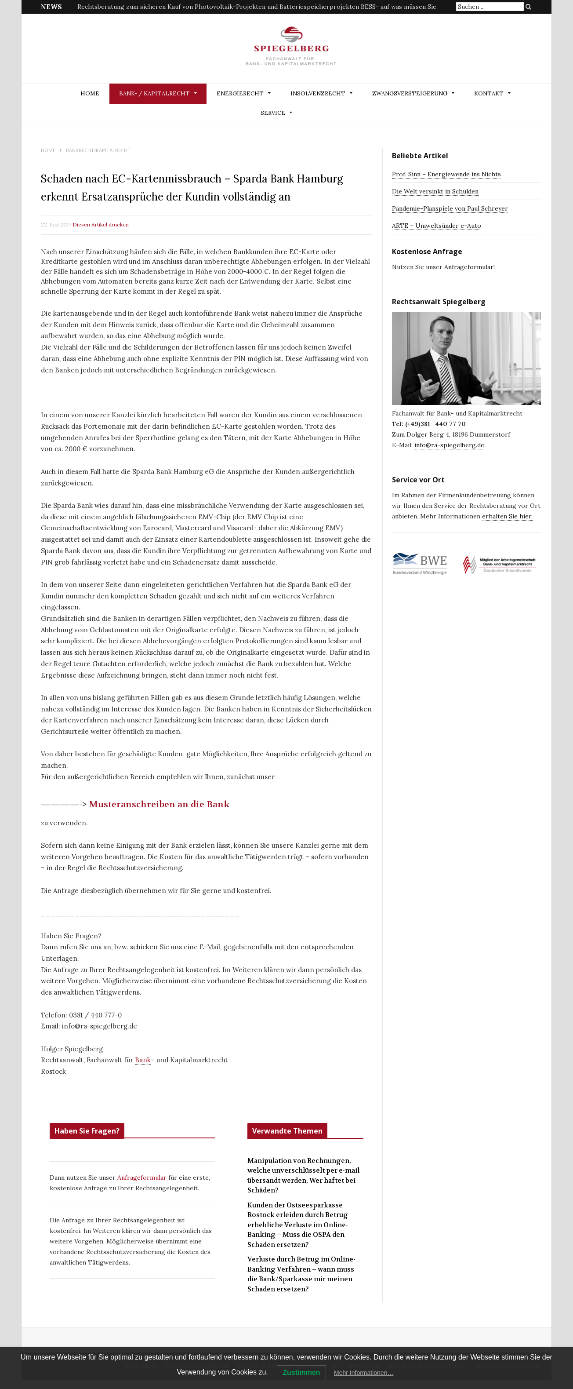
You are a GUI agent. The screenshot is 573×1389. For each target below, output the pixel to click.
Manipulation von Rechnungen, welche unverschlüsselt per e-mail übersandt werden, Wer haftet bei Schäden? (303, 1175)
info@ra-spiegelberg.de (449, 445)
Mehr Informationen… (363, 1372)
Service (273, 113)
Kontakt (489, 93)
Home (89, 93)
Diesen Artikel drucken (101, 224)
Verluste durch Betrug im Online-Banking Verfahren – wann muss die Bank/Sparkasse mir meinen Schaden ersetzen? (301, 1274)
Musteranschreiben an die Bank (160, 804)
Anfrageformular (142, 1177)
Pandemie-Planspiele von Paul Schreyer (450, 208)
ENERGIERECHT (240, 93)
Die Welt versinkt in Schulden (435, 191)
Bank (143, 1060)
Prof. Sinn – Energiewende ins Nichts (446, 174)
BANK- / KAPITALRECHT (154, 93)
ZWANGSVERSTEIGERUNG (409, 93)
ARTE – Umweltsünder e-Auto (436, 226)
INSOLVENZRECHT (317, 93)
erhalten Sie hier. (507, 516)
